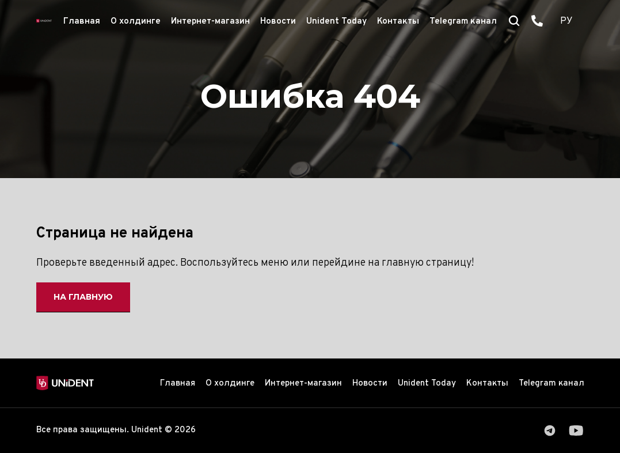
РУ (566, 21)
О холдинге (136, 21)
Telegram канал (463, 21)
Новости (278, 21)
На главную (83, 297)
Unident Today (336, 21)
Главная (81, 21)
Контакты (398, 21)
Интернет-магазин (210, 21)
